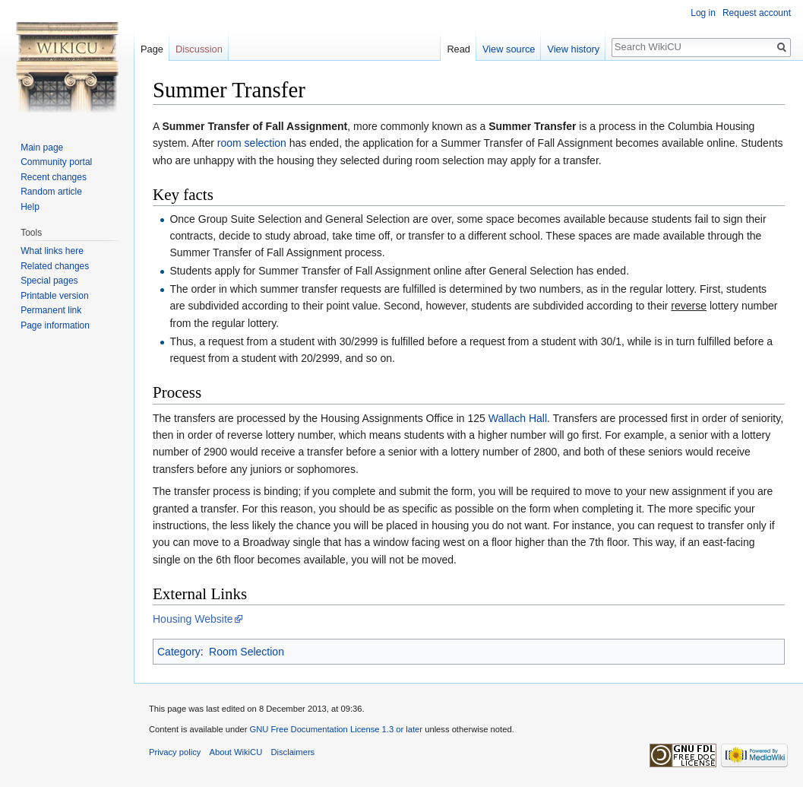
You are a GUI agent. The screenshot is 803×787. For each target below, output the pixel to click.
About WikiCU (236, 752)
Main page (42, 147)
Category (179, 652)
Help (30, 207)
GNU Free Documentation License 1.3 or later (335, 729)
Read (458, 49)
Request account (756, 13)
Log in (703, 13)
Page (152, 49)
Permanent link (51, 310)
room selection (251, 143)
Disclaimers (292, 752)
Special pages (49, 280)
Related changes (55, 266)
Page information (55, 325)
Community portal (56, 162)
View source (508, 49)
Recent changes (54, 177)
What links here (52, 251)
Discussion (199, 49)
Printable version (54, 295)
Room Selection (246, 652)
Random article (51, 191)
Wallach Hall (517, 418)
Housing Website (193, 619)
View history (573, 49)
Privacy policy (175, 752)
